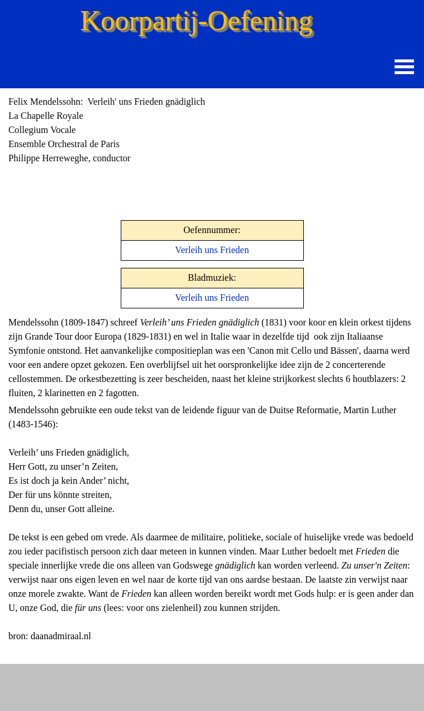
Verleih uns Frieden (212, 250)
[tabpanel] (141, 130)
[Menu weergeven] (404, 67)
